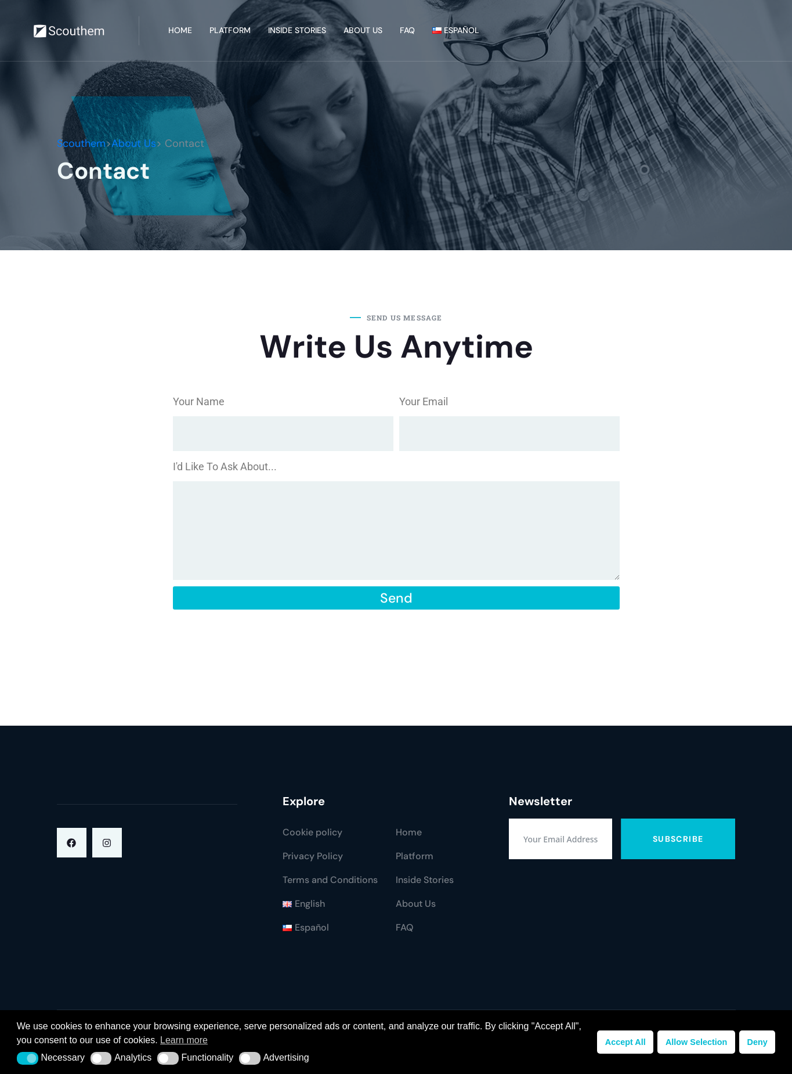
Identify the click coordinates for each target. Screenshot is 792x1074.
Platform (230, 30)
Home (180, 30)
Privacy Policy (313, 856)
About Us (362, 30)
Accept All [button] (625, 1042)
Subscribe (678, 839)
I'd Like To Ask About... (225, 466)
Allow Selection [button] (696, 1042)
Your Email (423, 401)
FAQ (407, 30)
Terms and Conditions (330, 880)
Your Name (199, 401)
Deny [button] (757, 1042)
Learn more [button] (184, 1040)
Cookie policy (312, 832)
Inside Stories (297, 30)
